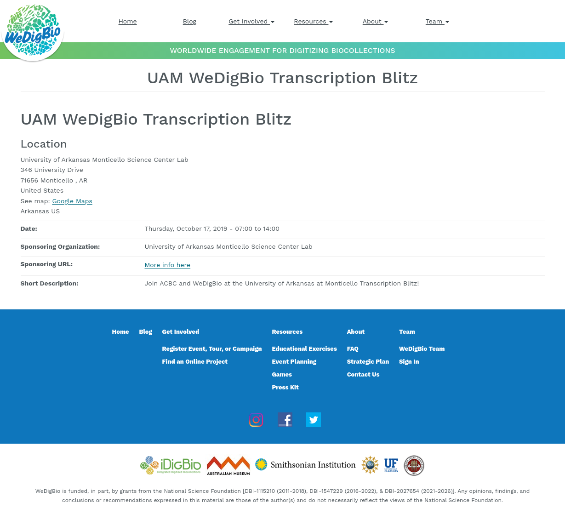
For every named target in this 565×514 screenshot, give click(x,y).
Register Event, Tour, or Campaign (212, 348)
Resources (313, 21)
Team (437, 21)
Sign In (409, 361)
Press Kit (285, 387)
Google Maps (72, 201)
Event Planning (294, 361)
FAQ (353, 348)
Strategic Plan (368, 361)
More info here (168, 264)
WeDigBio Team (422, 348)
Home (128, 21)
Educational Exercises (304, 348)
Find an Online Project (195, 361)
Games (282, 374)
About (375, 21)
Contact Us (363, 374)
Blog (189, 21)
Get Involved (251, 21)
